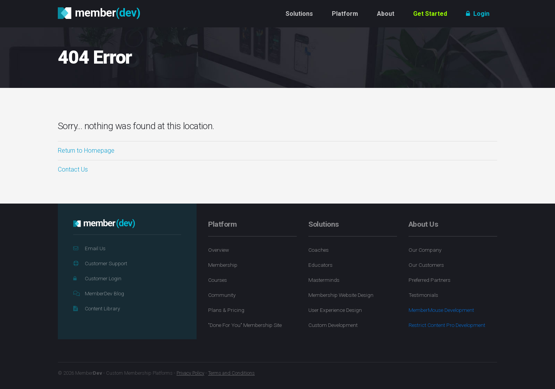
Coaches (318, 250)
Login (477, 13)
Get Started (430, 13)
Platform (345, 13)
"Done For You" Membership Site (245, 325)
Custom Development (333, 325)
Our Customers (426, 265)
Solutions (299, 13)
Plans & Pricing (226, 310)
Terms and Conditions (231, 373)
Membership (222, 265)
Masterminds (324, 280)
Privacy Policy (190, 373)
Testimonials (423, 295)
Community (221, 295)
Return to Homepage (86, 150)
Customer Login (97, 278)
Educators (320, 265)
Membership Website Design (340, 295)
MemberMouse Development (441, 310)
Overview (218, 250)
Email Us (89, 248)
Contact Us (73, 169)
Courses (217, 280)
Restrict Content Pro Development (447, 325)
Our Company (425, 250)
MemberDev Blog (98, 293)
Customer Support (100, 263)
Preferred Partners (430, 280)
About (385, 13)
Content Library (96, 308)
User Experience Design (335, 310)
